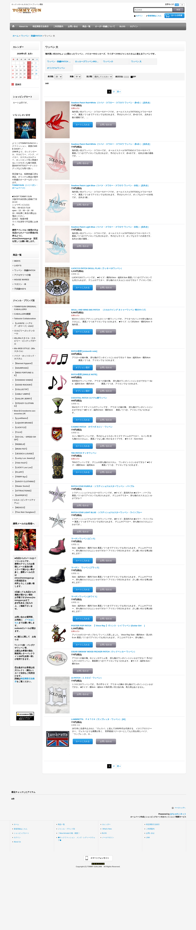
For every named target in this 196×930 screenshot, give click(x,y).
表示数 (51, 77)
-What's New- (107, 829)
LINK (148, 837)
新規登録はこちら (154, 16)
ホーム (16, 824)
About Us (17, 842)
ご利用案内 (150, 829)
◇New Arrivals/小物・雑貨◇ (69, 833)
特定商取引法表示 (153, 824)
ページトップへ (180, 808)
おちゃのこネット (178, 814)
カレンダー (106, 824)
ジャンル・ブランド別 (66, 829)
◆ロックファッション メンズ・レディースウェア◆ (76, 839)
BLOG (104, 833)
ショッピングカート (21, 833)
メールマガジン (108, 837)
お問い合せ (150, 833)
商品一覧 (61, 824)
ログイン (139, 16)
